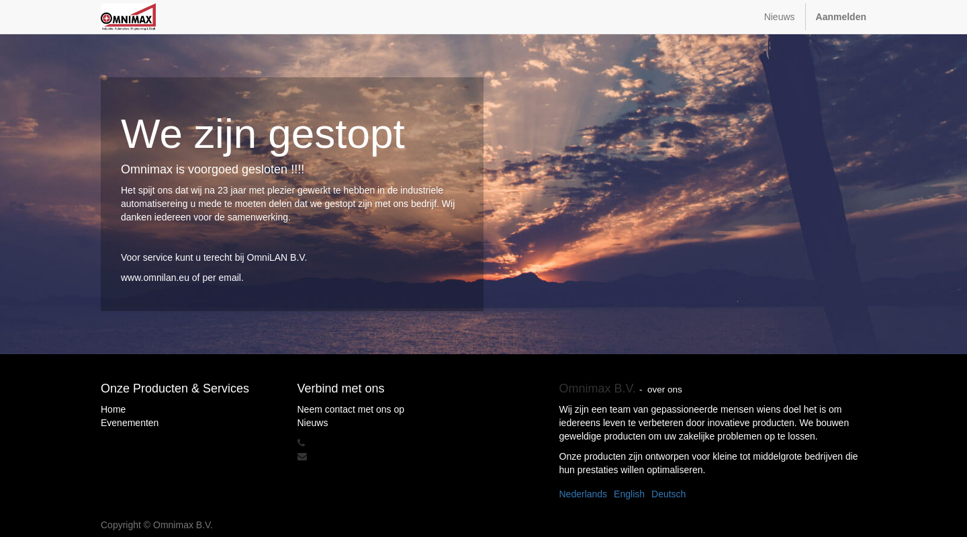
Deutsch (668, 494)
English (629, 494)
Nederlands (583, 494)
